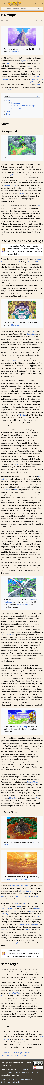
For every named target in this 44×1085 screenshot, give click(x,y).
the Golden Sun (22, 604)
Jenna (3, 337)
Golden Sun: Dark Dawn (19, 886)
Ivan (14, 911)
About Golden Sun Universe (24, 1079)
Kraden (32, 331)
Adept (31, 911)
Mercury (7, 490)
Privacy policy (6, 1079)
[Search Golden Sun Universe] (22, 8)
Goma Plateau (6, 908)
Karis (27, 930)
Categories (5, 1052)
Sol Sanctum (11, 63)
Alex (21, 360)
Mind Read (13, 798)
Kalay (36, 896)
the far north (16, 262)
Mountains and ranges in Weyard (14, 1055)
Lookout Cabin (11, 879)
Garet (34, 334)
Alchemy (37, 84)
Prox (37, 798)
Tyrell (38, 916)
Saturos (29, 262)
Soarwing (38, 908)
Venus (16, 490)
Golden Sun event (8, 634)
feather (35, 924)
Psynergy (4, 914)
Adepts (21, 193)
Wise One (22, 415)
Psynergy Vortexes (17, 943)
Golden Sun (15, 52)
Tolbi (21, 350)
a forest (16, 464)
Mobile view (16, 1082)
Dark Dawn (24, 879)
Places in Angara (17, 1052)
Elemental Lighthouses (29, 82)
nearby (16, 896)
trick (23, 1039)
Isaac (29, 334)
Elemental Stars (37, 79)
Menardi (39, 262)
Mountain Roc (25, 924)
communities (25, 896)
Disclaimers (5, 1082)
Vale (29, 66)
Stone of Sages (33, 782)
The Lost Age (23, 727)
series (14, 90)
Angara (23, 61)
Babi (8, 350)
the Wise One (14, 993)
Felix (14, 360)
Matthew (4, 930)
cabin (19, 906)
